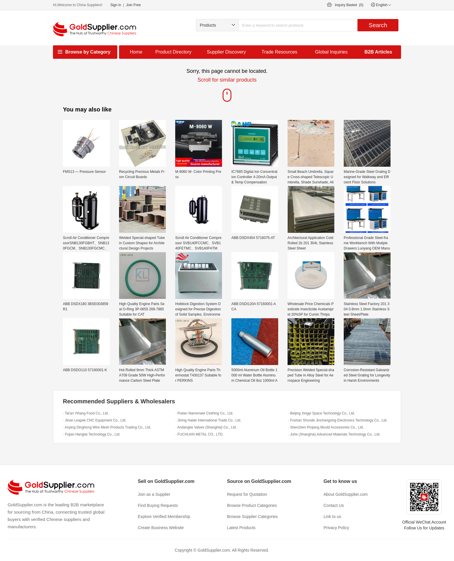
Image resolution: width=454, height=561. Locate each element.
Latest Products (241, 527)
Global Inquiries (331, 51)
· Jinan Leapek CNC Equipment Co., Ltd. (94, 420)
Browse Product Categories (252, 505)
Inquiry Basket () (349, 5)
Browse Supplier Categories (252, 516)
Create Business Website (161, 527)
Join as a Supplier (154, 494)
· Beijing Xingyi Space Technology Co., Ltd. (321, 413)
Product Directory (173, 51)
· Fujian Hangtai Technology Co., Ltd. (92, 434)
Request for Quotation (247, 494)
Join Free (133, 5)
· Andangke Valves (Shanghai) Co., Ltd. (206, 427)
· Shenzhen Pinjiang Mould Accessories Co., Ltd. (326, 427)
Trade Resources (279, 51)
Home (136, 51)
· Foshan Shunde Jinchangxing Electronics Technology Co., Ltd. (337, 420)
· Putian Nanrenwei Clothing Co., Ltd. (204, 413)
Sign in (115, 5)
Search (378, 25)
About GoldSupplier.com (346, 494)
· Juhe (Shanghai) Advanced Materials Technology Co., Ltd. (334, 434)
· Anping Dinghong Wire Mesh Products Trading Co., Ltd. (107, 427)
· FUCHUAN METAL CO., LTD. (199, 434)
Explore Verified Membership (164, 516)
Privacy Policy (336, 527)
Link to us (332, 516)
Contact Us (334, 505)
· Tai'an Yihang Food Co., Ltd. (86, 413)
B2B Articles (378, 51)
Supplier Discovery (226, 51)
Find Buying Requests (158, 505)
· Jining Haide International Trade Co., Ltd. (208, 420)
